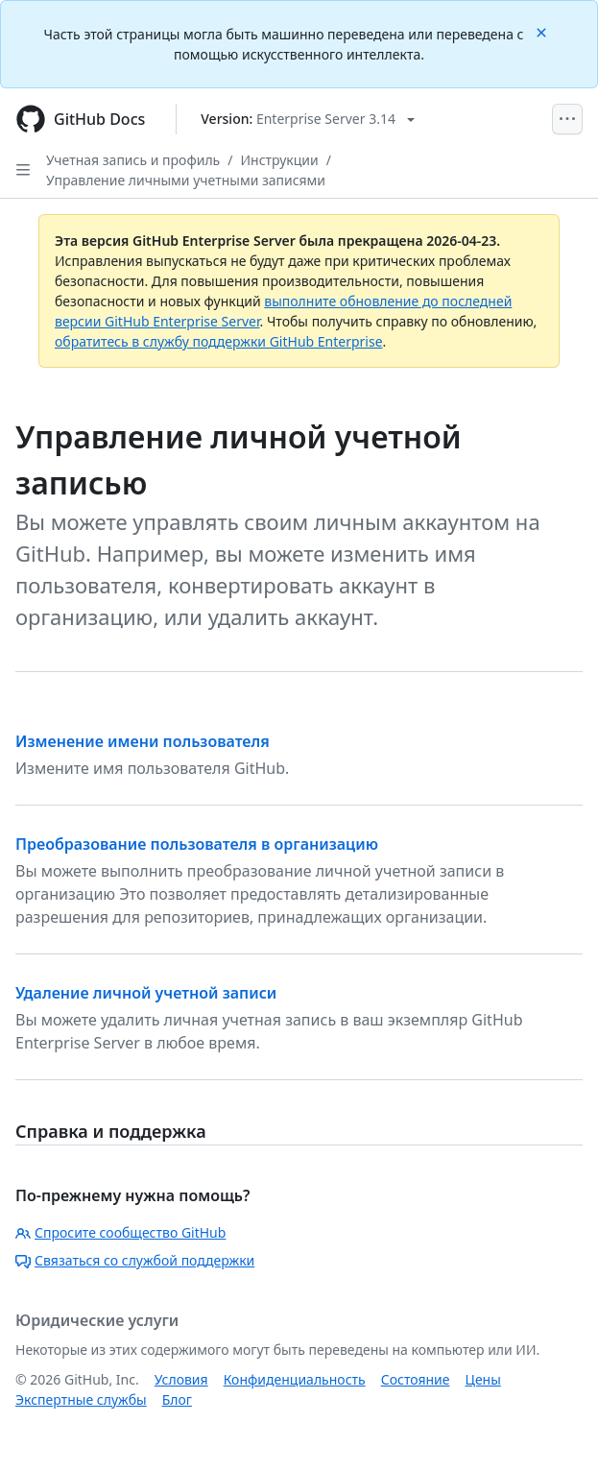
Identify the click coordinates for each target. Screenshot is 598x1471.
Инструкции (279, 160)
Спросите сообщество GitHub (120, 1232)
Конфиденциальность (295, 1379)
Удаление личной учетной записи (145, 992)
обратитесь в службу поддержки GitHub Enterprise (219, 341)
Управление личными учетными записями (185, 180)
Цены (483, 1379)
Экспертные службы (81, 1399)
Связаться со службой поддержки (134, 1260)
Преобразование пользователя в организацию (196, 844)
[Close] (543, 31)
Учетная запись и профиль (133, 160)
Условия (181, 1379)
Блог (177, 1399)
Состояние (415, 1379)
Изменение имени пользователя (142, 741)
